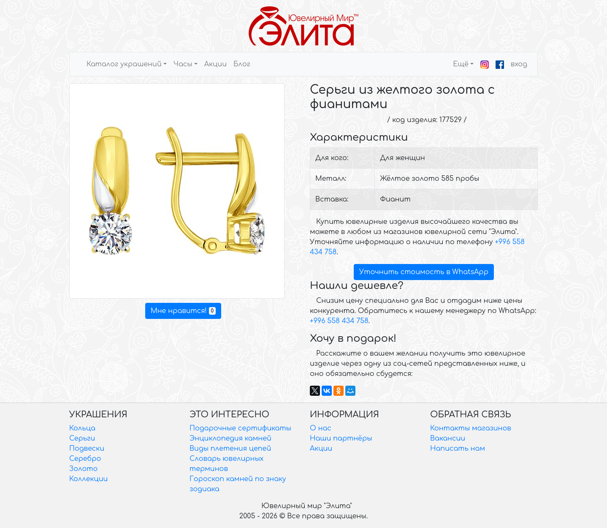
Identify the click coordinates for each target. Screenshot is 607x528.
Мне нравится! (183, 311)
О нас (320, 428)
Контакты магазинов (470, 428)
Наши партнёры (341, 438)
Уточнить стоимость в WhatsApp (423, 272)
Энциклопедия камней (230, 438)
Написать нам (457, 448)
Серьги (82, 438)
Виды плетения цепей (230, 448)
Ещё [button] (461, 64)
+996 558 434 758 (339, 321)
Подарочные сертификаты (240, 428)
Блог (241, 64)
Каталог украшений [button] (124, 64)
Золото (83, 469)
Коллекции (88, 479)
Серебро (85, 459)
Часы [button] (182, 64)
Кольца (82, 428)
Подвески (86, 448)
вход (519, 64)
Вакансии (447, 438)
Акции (215, 64)
